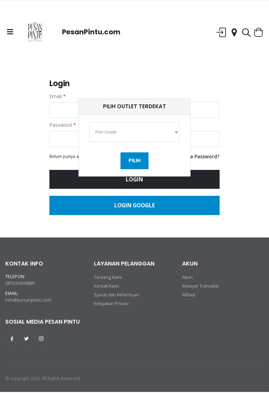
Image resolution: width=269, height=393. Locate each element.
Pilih (134, 161)
